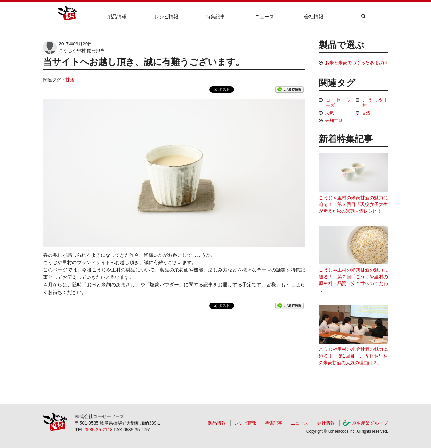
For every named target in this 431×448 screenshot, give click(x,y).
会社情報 (313, 16)
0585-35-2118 (98, 429)
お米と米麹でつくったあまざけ (356, 62)
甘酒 (69, 79)
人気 (329, 112)
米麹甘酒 (334, 120)
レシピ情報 (166, 16)
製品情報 (117, 16)
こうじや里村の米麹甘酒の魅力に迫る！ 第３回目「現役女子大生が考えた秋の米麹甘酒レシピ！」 (353, 183)
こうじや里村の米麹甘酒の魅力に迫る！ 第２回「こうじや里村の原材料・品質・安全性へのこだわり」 (353, 259)
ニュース (264, 16)
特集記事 (215, 16)
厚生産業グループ (370, 423)
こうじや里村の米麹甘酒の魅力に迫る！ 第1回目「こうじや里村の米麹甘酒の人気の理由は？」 (353, 335)
